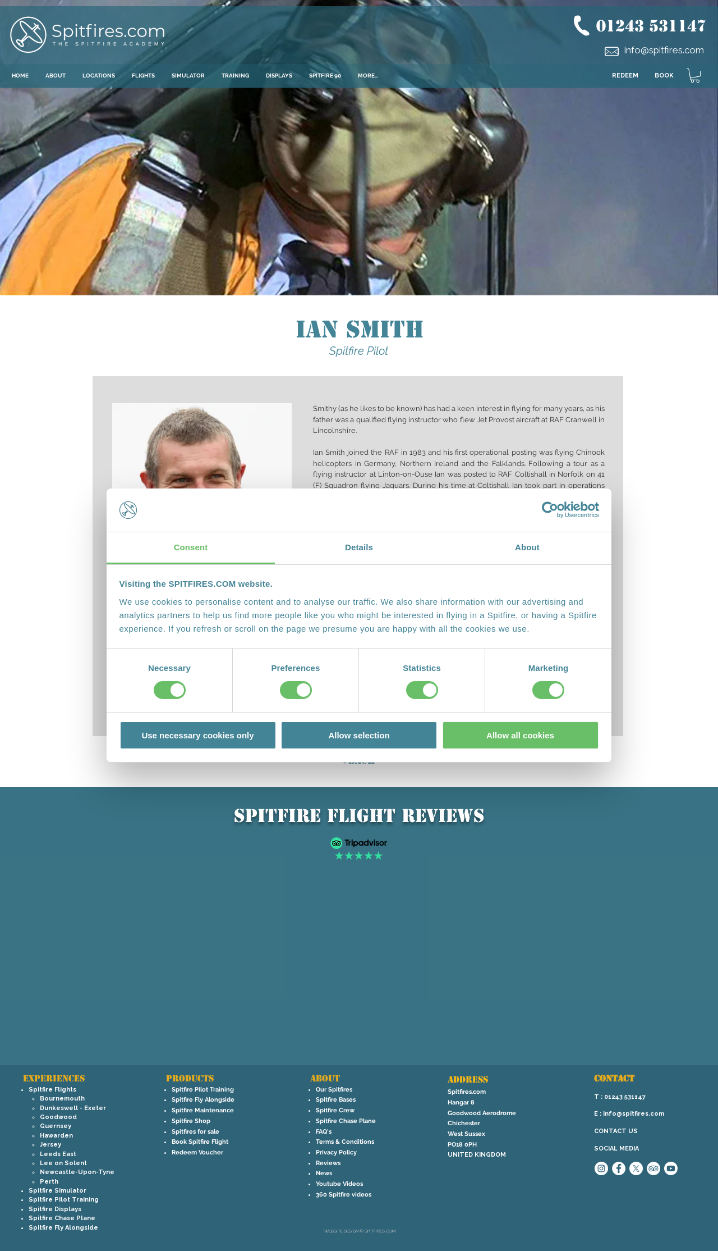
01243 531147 (651, 26)
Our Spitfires (334, 1089)
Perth (49, 1181)
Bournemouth (62, 1098)
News (324, 1173)
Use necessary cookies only (197, 735)
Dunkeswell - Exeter (73, 1108)
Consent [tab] (191, 547)
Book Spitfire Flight (200, 1141)
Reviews (328, 1163)
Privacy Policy (336, 1152)
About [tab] (527, 547)
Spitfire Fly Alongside (63, 1227)
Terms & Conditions (345, 1141)
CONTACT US (616, 1131)
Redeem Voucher (197, 1152)
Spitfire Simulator (57, 1190)
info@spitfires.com (664, 50)
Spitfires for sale (195, 1131)
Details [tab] (359, 547)
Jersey (50, 1144)
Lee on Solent (63, 1163)
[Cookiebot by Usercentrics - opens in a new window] (550, 509)
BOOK (664, 75)
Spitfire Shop (191, 1121)
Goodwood (58, 1117)
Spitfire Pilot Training (64, 1199)
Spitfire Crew (335, 1110)
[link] (695, 76)
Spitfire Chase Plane (62, 1218)
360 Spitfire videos (343, 1194)
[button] (98, 75)
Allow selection (358, 735)
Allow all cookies (520, 735)
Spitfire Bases (336, 1099)
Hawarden (56, 1135)
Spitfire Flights (52, 1089)
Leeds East (58, 1154)
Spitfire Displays (55, 1209)
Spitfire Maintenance (203, 1110)
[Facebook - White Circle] (618, 1168)
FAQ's (324, 1131)
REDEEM (625, 75)
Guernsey (55, 1126)
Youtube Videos (339, 1184)
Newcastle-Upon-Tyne (77, 1172)
